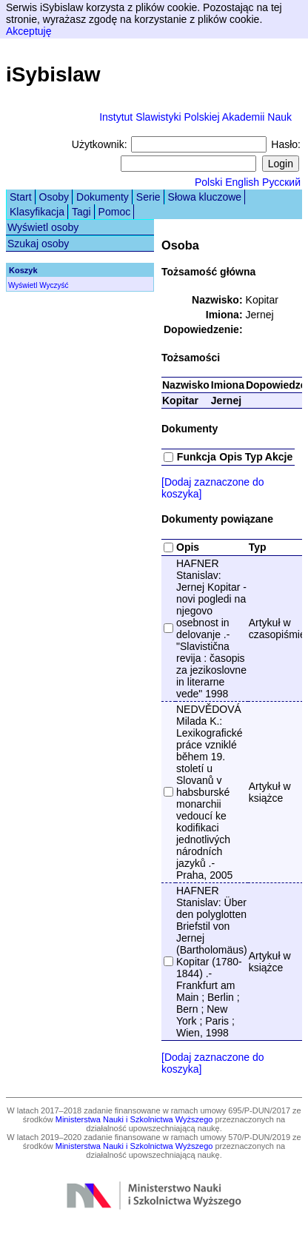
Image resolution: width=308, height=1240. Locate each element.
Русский (281, 182)
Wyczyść (53, 285)
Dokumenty (102, 197)
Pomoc (114, 212)
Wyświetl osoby (42, 227)
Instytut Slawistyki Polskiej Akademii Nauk (195, 117)
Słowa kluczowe (205, 197)
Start (21, 197)
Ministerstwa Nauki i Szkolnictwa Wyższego (134, 1119)
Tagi (81, 212)
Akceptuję (28, 31)
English (242, 182)
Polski (208, 182)
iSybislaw (53, 74)
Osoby (54, 197)
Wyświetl (22, 285)
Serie (148, 197)
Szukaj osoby (38, 243)
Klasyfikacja (37, 212)
